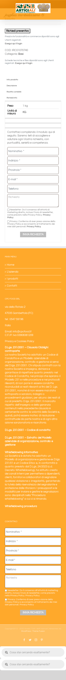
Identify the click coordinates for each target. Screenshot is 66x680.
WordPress (26, 631)
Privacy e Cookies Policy (19, 341)
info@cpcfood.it (22, 331)
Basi (20, 54)
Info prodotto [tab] (12, 80)
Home (10, 264)
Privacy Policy (34, 226)
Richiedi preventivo (17, 30)
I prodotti (12, 278)
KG (24, 112)
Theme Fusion (38, 631)
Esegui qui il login (13, 43)
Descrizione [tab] (12, 86)
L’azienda (12, 271)
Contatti (12, 285)
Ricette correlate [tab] (14, 92)
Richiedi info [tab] (12, 98)
